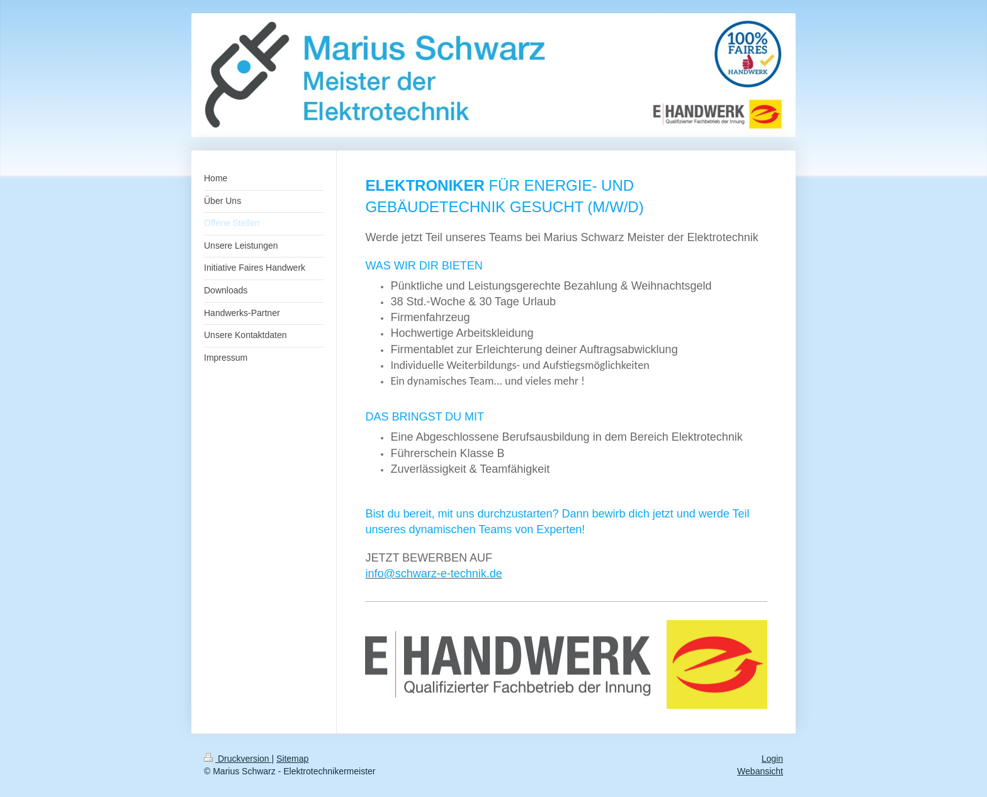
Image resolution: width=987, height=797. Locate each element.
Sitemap (292, 759)
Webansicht (760, 771)
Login (772, 759)
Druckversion (237, 759)
